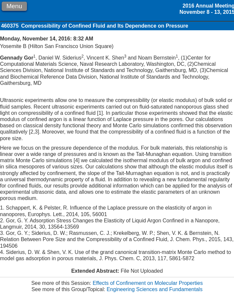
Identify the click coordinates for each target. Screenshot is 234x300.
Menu (14, 6)
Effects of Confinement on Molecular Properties (148, 283)
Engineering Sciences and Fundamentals (154, 289)
